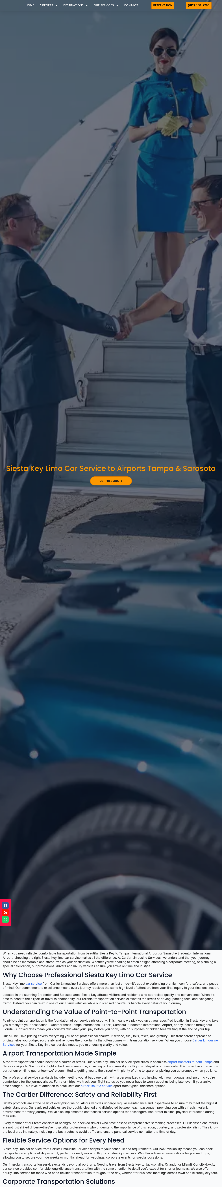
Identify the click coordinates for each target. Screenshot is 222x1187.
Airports (49, 5)
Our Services (106, 5)
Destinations (75, 5)
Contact (131, 5)
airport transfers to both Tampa (190, 1062)
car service (34, 983)
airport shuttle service (97, 1086)
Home (30, 5)
